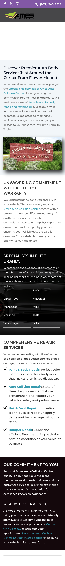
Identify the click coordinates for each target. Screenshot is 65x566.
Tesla (36, 315)
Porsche (9, 315)
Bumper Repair (20, 430)
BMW (36, 290)
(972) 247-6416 (50, 4)
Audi (6, 290)
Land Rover (11, 298)
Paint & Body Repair (24, 369)
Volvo (36, 323)
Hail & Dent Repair (23, 408)
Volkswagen (11, 323)
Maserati (39, 298)
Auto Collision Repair (25, 386)
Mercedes (10, 307)
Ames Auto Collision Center (21, 209)
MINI (36, 307)
